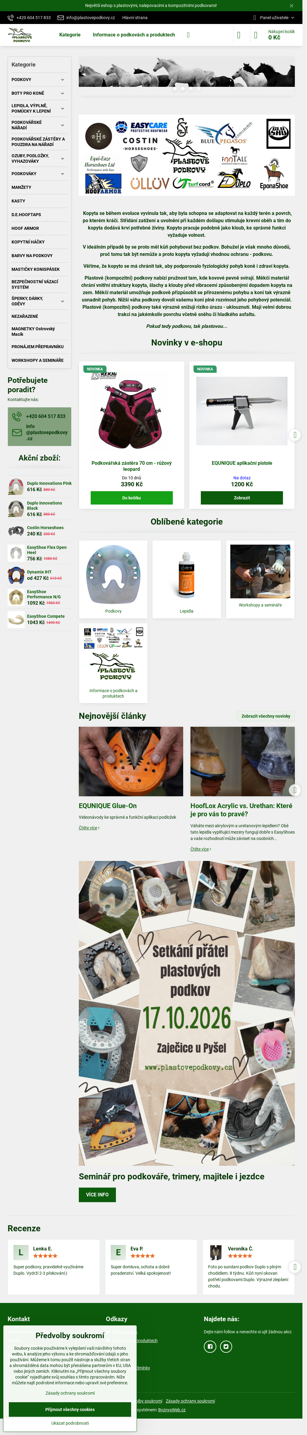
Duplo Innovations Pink (49, 483)
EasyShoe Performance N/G (44, 594)
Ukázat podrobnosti (70, 1423)
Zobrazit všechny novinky (266, 716)
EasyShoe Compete (46, 616)
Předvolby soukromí (143, 1401)
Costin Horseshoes (45, 527)
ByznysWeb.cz (172, 1409)
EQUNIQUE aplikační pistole (242, 463)
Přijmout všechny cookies (70, 1409)
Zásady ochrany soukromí (190, 1401)
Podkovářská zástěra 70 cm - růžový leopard (132, 466)
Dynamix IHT (39, 572)
